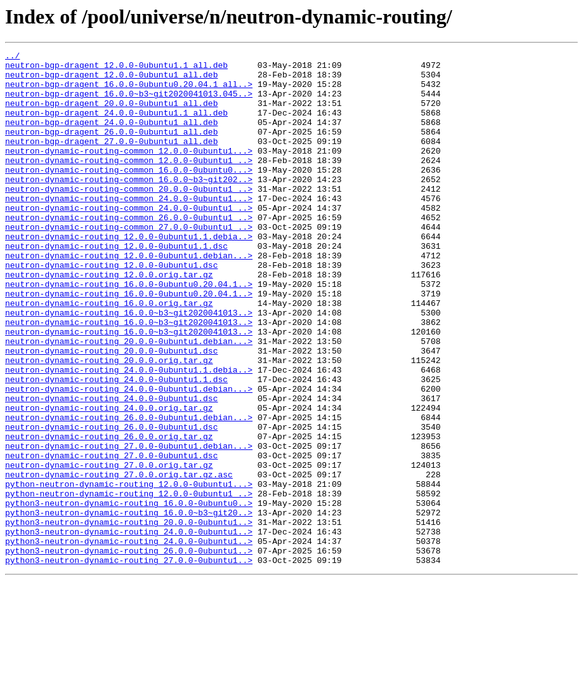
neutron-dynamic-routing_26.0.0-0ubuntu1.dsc (111, 502)
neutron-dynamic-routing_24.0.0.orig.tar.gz (109, 480)
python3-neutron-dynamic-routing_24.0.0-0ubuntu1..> (128, 628)
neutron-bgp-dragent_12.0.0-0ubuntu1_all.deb (111, 80)
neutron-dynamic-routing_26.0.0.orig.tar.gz (109, 514)
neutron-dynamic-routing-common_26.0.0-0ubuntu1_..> (128, 251)
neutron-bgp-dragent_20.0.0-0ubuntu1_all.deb (111, 114)
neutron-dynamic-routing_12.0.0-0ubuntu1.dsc (111, 308)
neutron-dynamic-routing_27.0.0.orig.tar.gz (109, 548)
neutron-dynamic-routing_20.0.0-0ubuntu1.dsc (111, 411)
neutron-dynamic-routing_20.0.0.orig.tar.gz (109, 422)
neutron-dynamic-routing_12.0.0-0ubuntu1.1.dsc (116, 285)
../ (12, 57)
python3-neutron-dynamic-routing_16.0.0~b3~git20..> (128, 605)
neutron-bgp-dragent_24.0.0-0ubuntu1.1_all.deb (116, 125)
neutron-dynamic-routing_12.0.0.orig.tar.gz (109, 320)
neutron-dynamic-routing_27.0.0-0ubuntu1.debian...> (128, 525)
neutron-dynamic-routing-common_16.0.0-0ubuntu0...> (128, 194)
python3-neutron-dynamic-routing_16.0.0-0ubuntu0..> (128, 594)
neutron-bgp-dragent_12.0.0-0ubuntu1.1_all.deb (116, 68)
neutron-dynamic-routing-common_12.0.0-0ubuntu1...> (128, 171)
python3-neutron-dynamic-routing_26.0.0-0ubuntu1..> (128, 651)
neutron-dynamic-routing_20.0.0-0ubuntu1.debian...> (128, 400)
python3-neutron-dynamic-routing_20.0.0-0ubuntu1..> (128, 617)
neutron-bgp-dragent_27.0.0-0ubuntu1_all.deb (111, 160)
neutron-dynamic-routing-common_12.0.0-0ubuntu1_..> (128, 183)
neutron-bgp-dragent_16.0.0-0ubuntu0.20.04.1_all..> (128, 91)
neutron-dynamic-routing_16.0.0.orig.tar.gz (109, 354)
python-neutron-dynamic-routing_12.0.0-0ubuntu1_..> (128, 582)
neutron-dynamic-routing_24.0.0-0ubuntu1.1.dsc (116, 445)
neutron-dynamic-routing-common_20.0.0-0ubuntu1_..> (128, 217)
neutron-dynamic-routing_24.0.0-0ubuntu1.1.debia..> (128, 434)
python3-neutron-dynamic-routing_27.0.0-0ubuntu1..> (128, 662)
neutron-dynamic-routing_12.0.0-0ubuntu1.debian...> (128, 297)
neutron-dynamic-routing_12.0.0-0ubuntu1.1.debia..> (128, 274)
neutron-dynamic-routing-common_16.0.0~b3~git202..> (128, 205)
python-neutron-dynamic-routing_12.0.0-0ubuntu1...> (128, 571)
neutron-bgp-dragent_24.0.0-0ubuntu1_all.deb (111, 137)
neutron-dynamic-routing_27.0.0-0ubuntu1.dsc (111, 537)
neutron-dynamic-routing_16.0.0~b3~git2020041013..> (128, 365)
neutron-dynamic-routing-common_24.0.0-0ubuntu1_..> (128, 240)
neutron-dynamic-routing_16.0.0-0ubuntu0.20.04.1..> (128, 331)
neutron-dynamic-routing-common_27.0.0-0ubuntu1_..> (128, 263)
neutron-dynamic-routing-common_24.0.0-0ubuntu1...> (128, 228)
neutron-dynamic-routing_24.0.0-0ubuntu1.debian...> (128, 457)
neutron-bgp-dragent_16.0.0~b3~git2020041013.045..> (128, 103)
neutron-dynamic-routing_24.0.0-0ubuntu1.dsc (111, 468)
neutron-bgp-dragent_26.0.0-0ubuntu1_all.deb (111, 148)
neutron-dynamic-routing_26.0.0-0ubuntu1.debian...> (128, 491)
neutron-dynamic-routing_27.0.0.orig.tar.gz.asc (119, 560)
